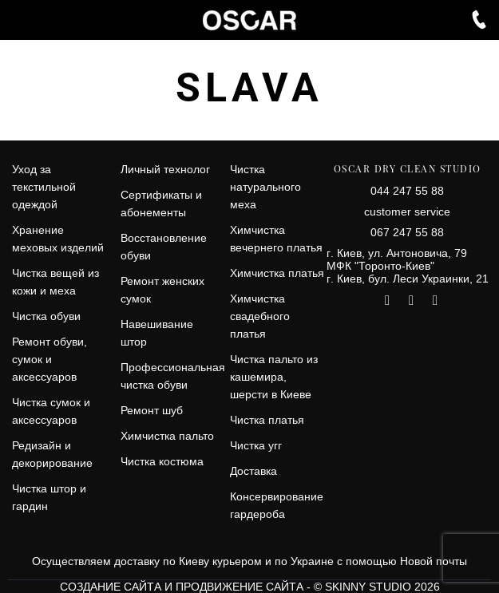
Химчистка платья (277, 273)
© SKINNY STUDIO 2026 (377, 586)
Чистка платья (267, 419)
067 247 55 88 (407, 232)
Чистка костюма (162, 461)
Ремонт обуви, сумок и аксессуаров (49, 359)
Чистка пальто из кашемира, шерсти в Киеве (274, 377)
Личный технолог (165, 169)
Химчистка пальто (167, 435)
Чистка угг (256, 445)
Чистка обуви (46, 316)
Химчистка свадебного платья (260, 316)
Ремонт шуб (152, 410)
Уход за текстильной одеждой (44, 187)
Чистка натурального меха (265, 187)
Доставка (253, 471)
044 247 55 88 (407, 190)
